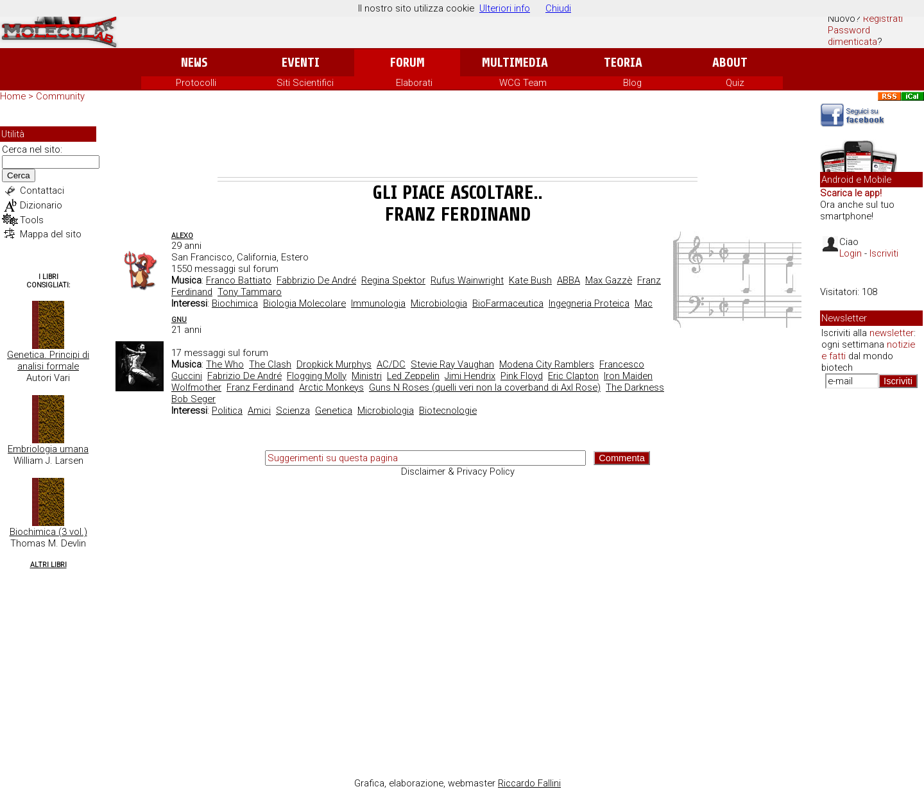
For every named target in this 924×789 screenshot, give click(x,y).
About (730, 62)
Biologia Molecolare (304, 303)
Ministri (367, 376)
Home (13, 96)
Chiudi (558, 8)
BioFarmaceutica (507, 303)
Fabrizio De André (244, 376)
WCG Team (523, 83)
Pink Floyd (522, 376)
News (194, 62)
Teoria (623, 62)
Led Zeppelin (413, 376)
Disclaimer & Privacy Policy (458, 471)
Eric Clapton (573, 376)
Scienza (293, 410)
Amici (259, 410)
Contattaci (42, 190)
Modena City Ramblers (546, 364)
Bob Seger (193, 399)
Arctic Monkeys (331, 387)
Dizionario (41, 205)
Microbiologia (439, 303)
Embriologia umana (48, 449)
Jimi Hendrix (470, 376)
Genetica (333, 410)
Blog (632, 83)
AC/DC (391, 364)
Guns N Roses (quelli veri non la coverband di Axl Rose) (485, 387)
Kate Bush (530, 280)
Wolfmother (196, 387)
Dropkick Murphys (334, 364)
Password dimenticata (852, 35)
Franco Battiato (238, 280)
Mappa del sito (50, 234)
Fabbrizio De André (316, 280)
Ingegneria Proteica (589, 303)
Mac (644, 303)
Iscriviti (883, 253)
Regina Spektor (393, 280)
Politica (227, 410)
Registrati (883, 18)
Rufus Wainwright (467, 280)
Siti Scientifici (305, 83)
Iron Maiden (628, 376)
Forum (407, 62)
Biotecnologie (448, 410)
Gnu (179, 320)
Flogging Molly (316, 376)
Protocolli (196, 83)
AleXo (182, 236)
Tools (32, 220)
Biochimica (235, 303)
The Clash (270, 364)
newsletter (891, 333)
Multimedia (515, 62)
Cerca (18, 175)
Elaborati (414, 83)
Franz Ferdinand (260, 387)
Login (850, 253)
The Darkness (635, 387)
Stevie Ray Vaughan (452, 364)
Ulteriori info (504, 8)
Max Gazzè (608, 280)
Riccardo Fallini (529, 783)
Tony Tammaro (250, 292)
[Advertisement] (457, 142)
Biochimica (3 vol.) (48, 532)
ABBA (568, 280)
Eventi (301, 62)
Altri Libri (48, 565)
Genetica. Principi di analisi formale (48, 360)
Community (60, 96)
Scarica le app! (851, 193)
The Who (225, 364)
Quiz (735, 83)
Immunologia (378, 303)
